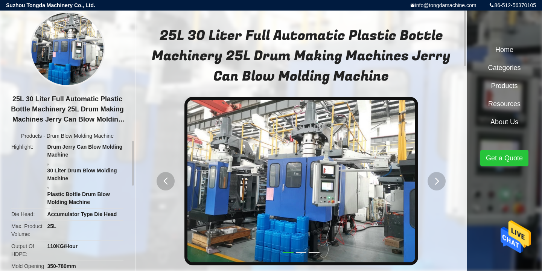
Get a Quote (504, 158)
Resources (504, 104)
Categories (504, 68)
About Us (504, 122)
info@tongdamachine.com (446, 5)
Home (504, 49)
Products (31, 136)
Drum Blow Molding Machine (80, 136)
